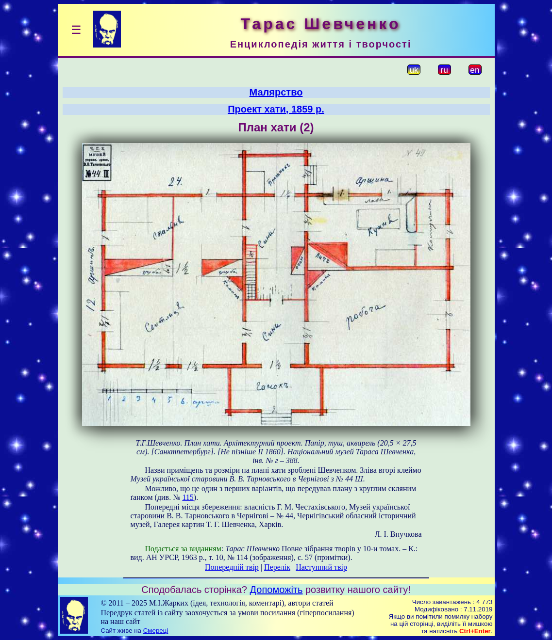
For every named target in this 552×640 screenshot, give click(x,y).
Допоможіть (276, 589)
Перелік (277, 567)
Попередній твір (232, 567)
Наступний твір (321, 567)
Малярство (276, 92)
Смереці (155, 630)
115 (187, 497)
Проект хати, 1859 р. (276, 109)
